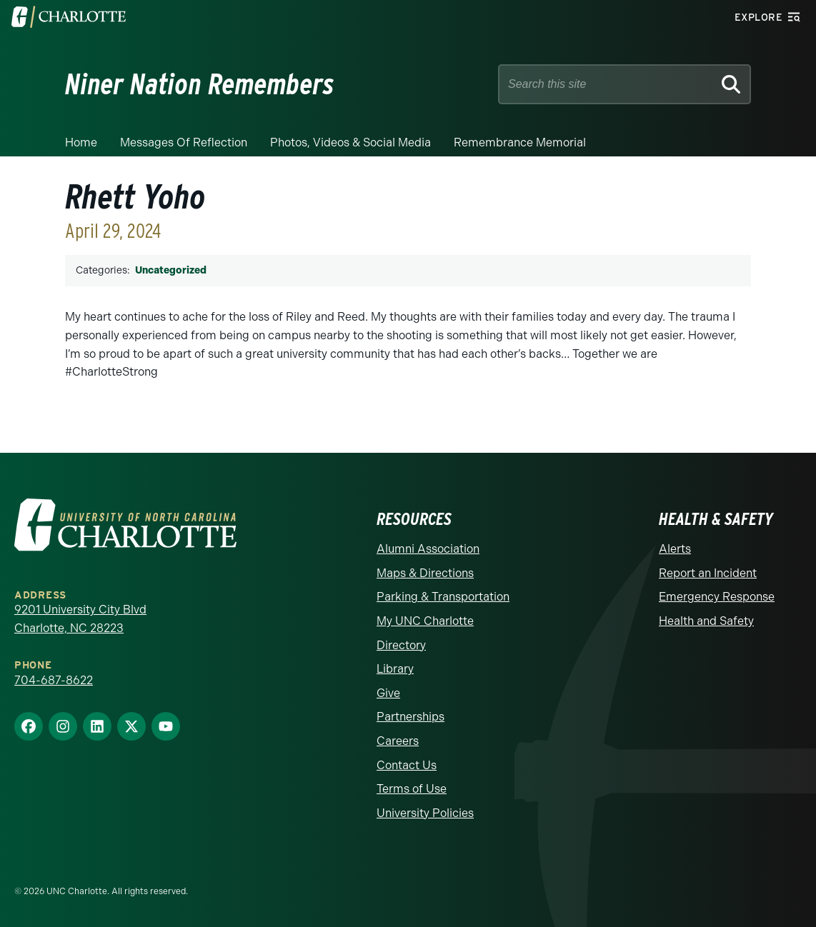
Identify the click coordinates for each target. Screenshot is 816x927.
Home (81, 142)
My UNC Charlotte (425, 621)
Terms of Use (412, 789)
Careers (398, 741)
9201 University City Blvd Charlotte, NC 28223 (80, 619)
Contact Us (407, 765)
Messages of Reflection (183, 142)
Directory (401, 645)
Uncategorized (171, 270)
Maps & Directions (425, 573)
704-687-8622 (53, 680)
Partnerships (410, 716)
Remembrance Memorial (520, 142)
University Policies (425, 813)
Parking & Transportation (443, 596)
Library (395, 669)
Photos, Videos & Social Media (350, 142)
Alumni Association (428, 549)
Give (388, 693)
